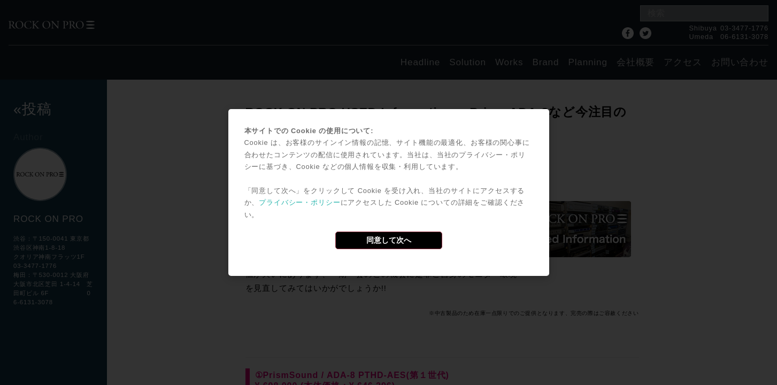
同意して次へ (388, 240)
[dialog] (388, 192)
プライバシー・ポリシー (299, 202)
